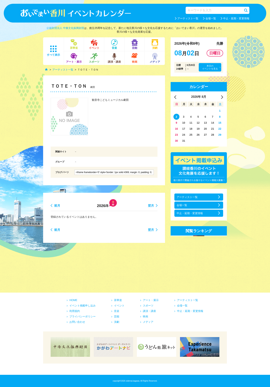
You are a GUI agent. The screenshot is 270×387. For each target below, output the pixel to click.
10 (183, 122)
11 (190, 122)
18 (190, 128)
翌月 (151, 205)
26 (198, 134)
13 (205, 122)
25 (190, 134)
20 (205, 128)
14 (212, 122)
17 (183, 128)
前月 (57, 205)
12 (198, 122)
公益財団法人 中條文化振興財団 (65, 27)
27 (205, 134)
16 (176, 128)
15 (219, 122)
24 (183, 134)
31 (183, 140)
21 (212, 128)
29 (219, 134)
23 (176, 134)
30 (176, 140)
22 (219, 128)
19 (198, 128)
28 (212, 134)
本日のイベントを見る (210, 67)
